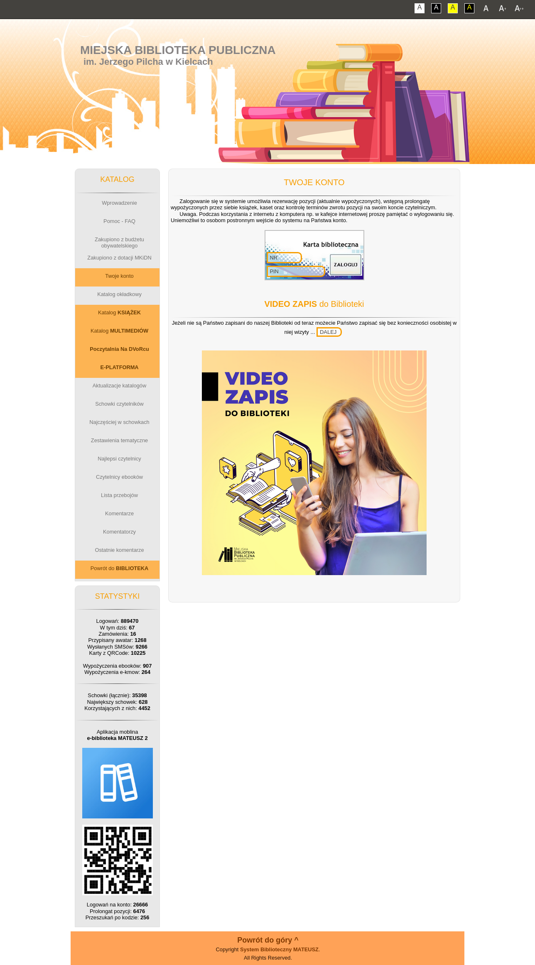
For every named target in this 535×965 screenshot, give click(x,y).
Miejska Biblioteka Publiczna (178, 50)
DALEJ (328, 332)
